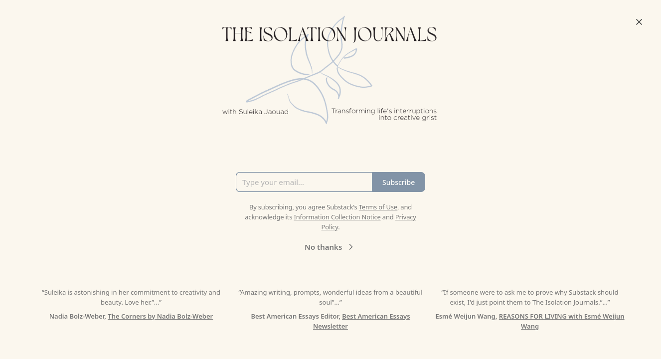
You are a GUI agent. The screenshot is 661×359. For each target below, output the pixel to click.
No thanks (330, 247)
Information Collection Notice (337, 216)
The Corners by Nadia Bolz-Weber (160, 316)
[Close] (639, 22)
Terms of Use (378, 206)
